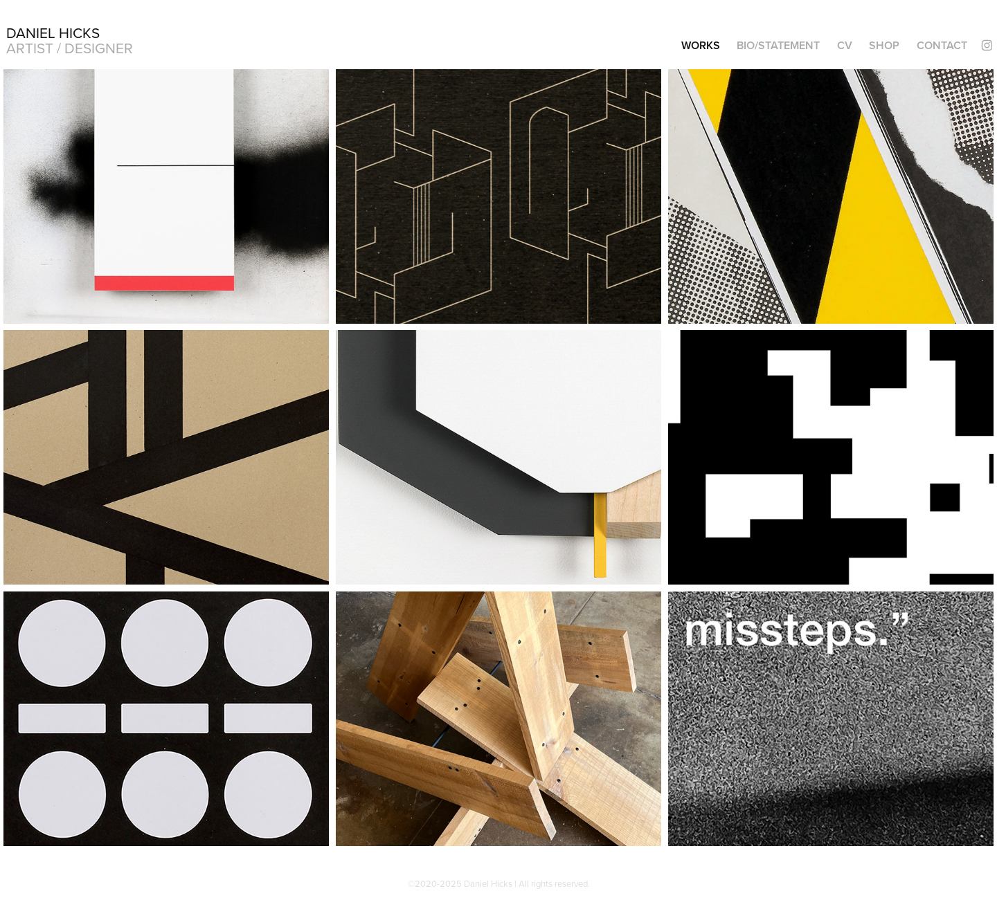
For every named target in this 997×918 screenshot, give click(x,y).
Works (700, 45)
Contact (942, 45)
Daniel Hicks (53, 32)
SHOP (884, 45)
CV (844, 45)
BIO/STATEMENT (778, 45)
